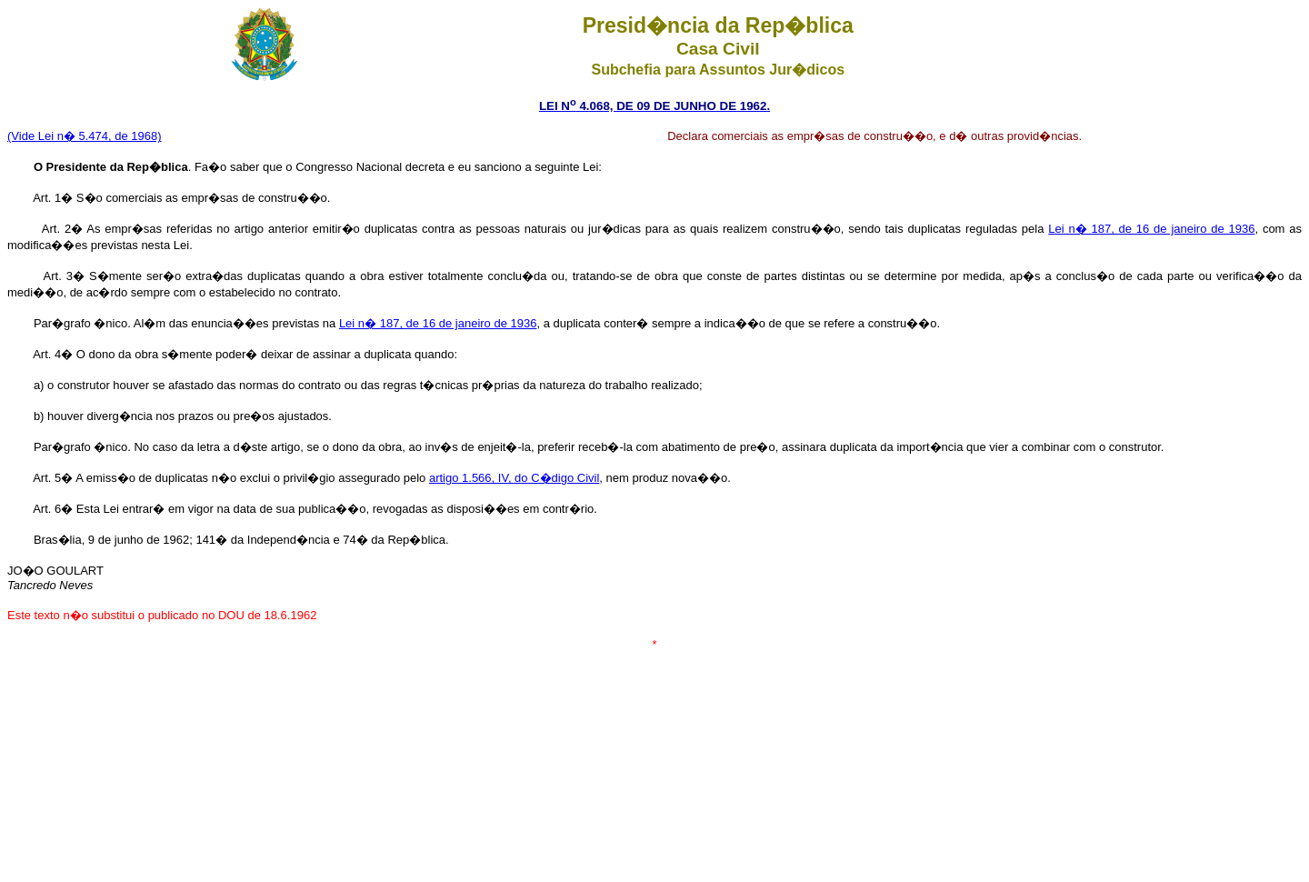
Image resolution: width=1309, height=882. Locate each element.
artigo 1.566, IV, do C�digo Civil (514, 478)
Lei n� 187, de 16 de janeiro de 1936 (1151, 229)
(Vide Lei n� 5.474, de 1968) (84, 136)
